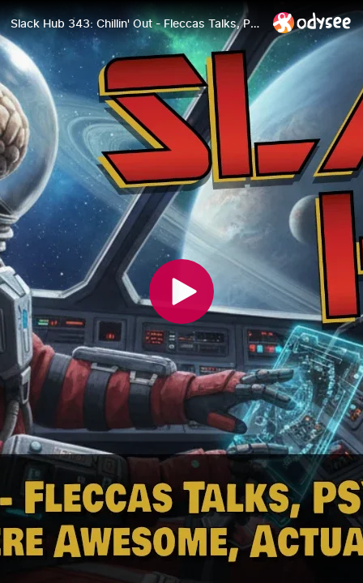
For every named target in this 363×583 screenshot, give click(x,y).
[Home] (312, 22)
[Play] (181, 291)
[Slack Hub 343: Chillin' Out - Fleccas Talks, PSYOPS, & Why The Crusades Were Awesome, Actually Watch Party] (135, 23)
